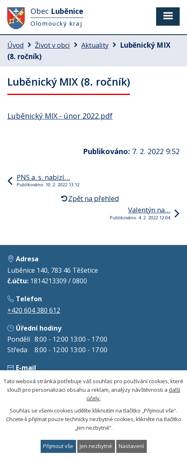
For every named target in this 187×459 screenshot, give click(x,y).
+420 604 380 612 (33, 310)
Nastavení (131, 446)
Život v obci (52, 45)
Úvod (15, 45)
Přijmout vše (58, 446)
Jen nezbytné (96, 446)
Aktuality (95, 45)
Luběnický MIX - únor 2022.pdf (60, 116)
